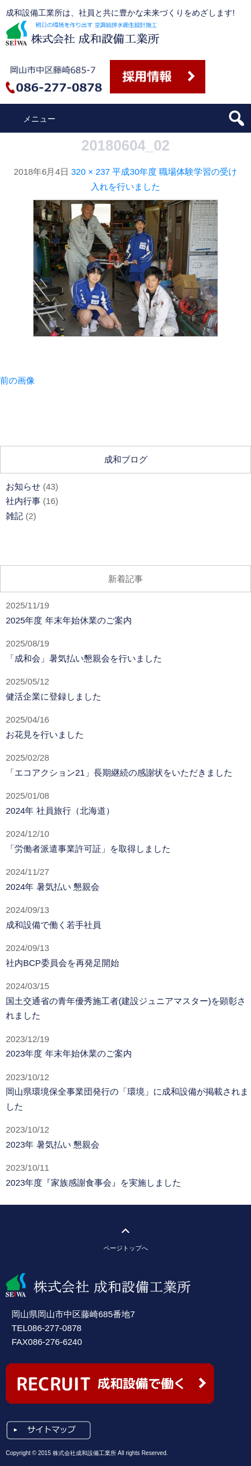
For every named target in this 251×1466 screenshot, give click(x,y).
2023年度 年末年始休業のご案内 (69, 1053)
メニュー (39, 118)
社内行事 (23, 501)
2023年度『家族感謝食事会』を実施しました (93, 1182)
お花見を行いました (45, 734)
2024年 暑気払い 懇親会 (52, 887)
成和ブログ (125, 459)
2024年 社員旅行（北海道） (60, 810)
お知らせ (23, 486)
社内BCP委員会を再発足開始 (62, 963)
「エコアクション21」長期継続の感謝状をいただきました (119, 772)
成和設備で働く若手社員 (53, 925)
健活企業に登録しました (53, 696)
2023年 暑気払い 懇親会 (52, 1144)
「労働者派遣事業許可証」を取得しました (88, 849)
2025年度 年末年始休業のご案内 (69, 620)
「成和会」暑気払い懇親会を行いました (84, 658)
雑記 (14, 516)
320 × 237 (90, 171)
